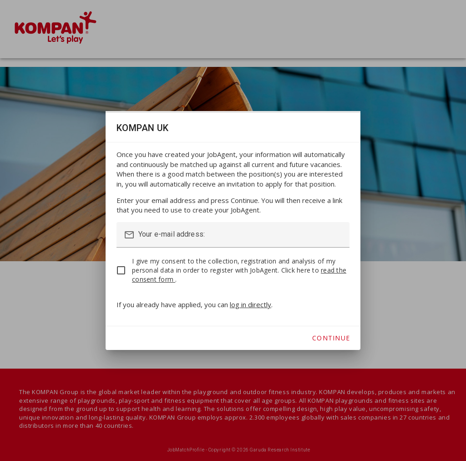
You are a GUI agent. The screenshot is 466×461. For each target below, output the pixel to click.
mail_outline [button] (129, 234)
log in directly (250, 304)
